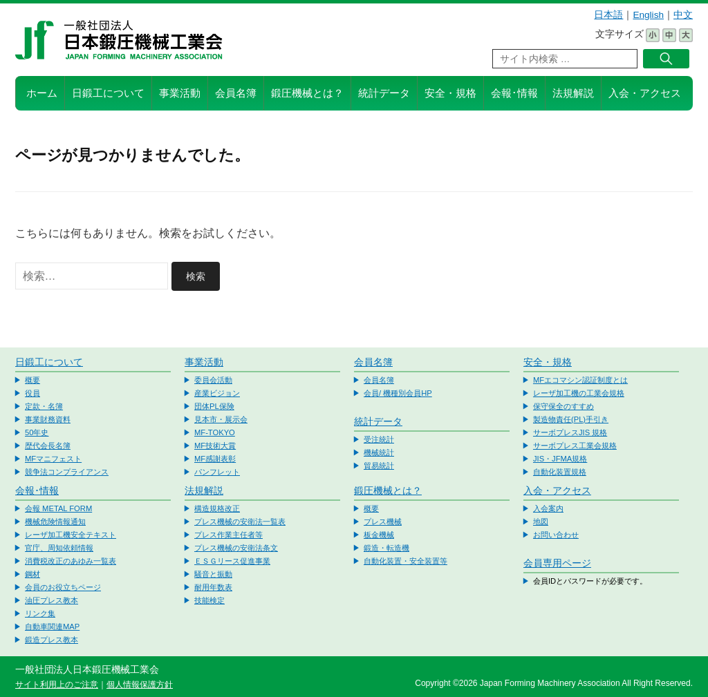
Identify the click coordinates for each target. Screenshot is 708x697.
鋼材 (32, 574)
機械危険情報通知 (55, 521)
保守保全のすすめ (563, 406)
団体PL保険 (214, 406)
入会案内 (548, 508)
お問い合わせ (556, 535)
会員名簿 (236, 93)
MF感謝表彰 (215, 459)
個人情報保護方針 (139, 684)
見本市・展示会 (221, 419)
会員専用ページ (557, 563)
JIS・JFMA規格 (560, 459)
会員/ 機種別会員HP (398, 393)
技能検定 (209, 600)
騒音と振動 (213, 574)
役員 (32, 393)
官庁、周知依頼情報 (59, 548)
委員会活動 (213, 380)
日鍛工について (108, 93)
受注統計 (379, 439)
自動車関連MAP (52, 626)
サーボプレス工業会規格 (575, 445)
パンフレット (217, 472)
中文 (683, 15)
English (648, 15)
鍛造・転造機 (386, 548)
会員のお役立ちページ (63, 587)
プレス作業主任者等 (228, 535)
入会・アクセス (644, 93)
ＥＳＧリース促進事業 (232, 561)
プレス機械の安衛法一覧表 (240, 521)
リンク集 (40, 613)
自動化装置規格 (559, 472)
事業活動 (180, 93)
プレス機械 (383, 521)
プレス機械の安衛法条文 (236, 548)
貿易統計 (379, 465)
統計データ (384, 93)
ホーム (41, 93)
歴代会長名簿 (48, 445)
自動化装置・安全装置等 (405, 561)
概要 (32, 380)
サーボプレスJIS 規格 (570, 432)
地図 (540, 521)
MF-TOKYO (214, 432)
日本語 (608, 15)
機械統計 (379, 452)
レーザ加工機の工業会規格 (578, 393)
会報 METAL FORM (58, 508)
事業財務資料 (48, 419)
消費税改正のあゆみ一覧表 (70, 561)
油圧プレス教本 (51, 600)
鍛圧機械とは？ (307, 93)
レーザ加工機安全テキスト (70, 535)
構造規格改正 (217, 508)
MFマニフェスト (53, 459)
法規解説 (573, 93)
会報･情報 (514, 93)
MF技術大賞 (215, 445)
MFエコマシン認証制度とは (580, 380)
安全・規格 (450, 93)
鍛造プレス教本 (51, 640)
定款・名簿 (44, 406)
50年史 (36, 432)
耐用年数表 (213, 587)
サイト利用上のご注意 (56, 684)
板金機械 (379, 535)
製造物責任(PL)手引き (570, 419)
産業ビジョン (217, 393)
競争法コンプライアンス (67, 472)
